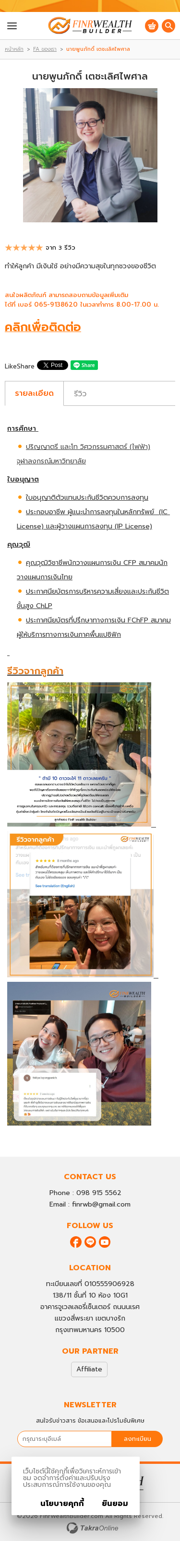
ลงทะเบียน (137, 1438)
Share (26, 366)
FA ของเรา (45, 49)
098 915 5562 (98, 1193)
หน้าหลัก (14, 49)
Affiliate (89, 1369)
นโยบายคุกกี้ (62, 1503)
